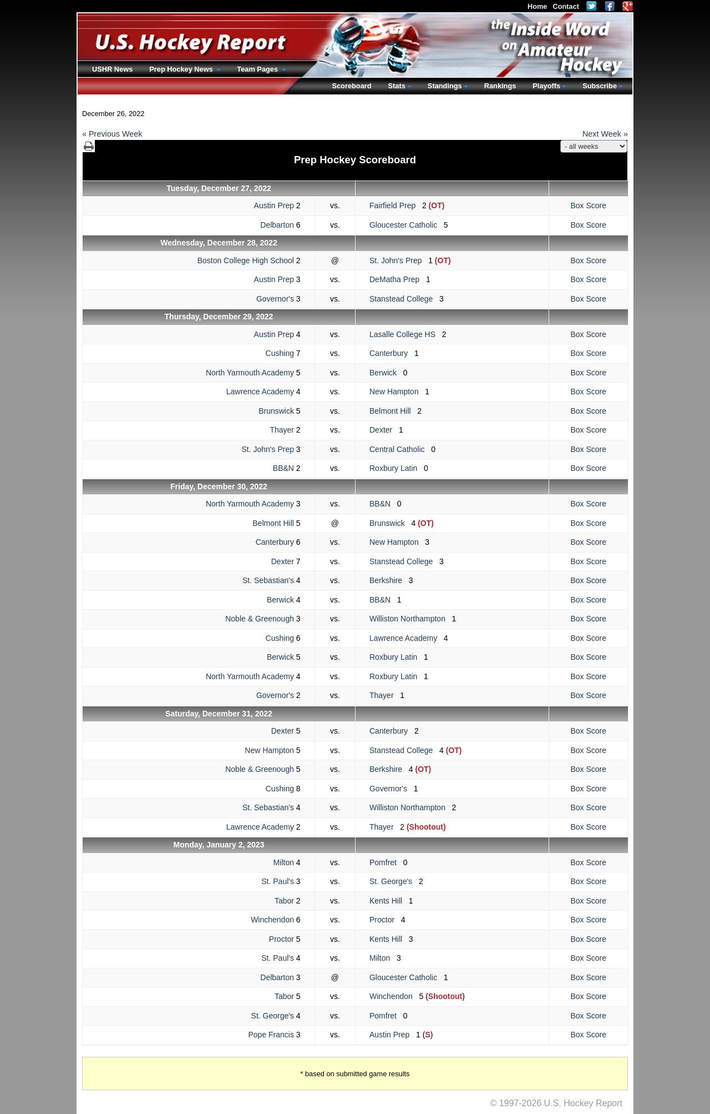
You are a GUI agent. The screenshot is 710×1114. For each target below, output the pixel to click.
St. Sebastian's (268, 580)
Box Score (588, 205)
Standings (445, 86)
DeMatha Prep (397, 279)
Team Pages (258, 69)
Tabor (284, 900)
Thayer (282, 429)
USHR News (112, 69)
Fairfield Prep (395, 205)
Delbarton (277, 224)
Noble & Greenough (259, 618)
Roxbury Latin (396, 468)
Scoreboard (351, 86)
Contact (565, 6)
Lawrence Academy (260, 391)
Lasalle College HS (405, 334)
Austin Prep (274, 205)
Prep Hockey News (182, 69)
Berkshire (389, 580)
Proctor (385, 919)
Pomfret (386, 862)
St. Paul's (277, 881)
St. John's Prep (398, 260)
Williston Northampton (410, 618)
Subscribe (599, 86)
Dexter (384, 429)
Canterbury (391, 353)
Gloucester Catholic (406, 224)
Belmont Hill (393, 411)
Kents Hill (389, 900)
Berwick (386, 372)
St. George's (394, 881)
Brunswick (276, 411)
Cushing (280, 353)
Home (537, 6)
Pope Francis (270, 1034)
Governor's (275, 298)
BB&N (283, 468)
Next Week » (605, 133)
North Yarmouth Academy (250, 372)
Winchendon (272, 919)
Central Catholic (400, 449)
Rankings (500, 86)
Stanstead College (404, 298)
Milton (283, 862)
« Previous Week (112, 133)
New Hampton (397, 391)
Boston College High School (245, 260)
